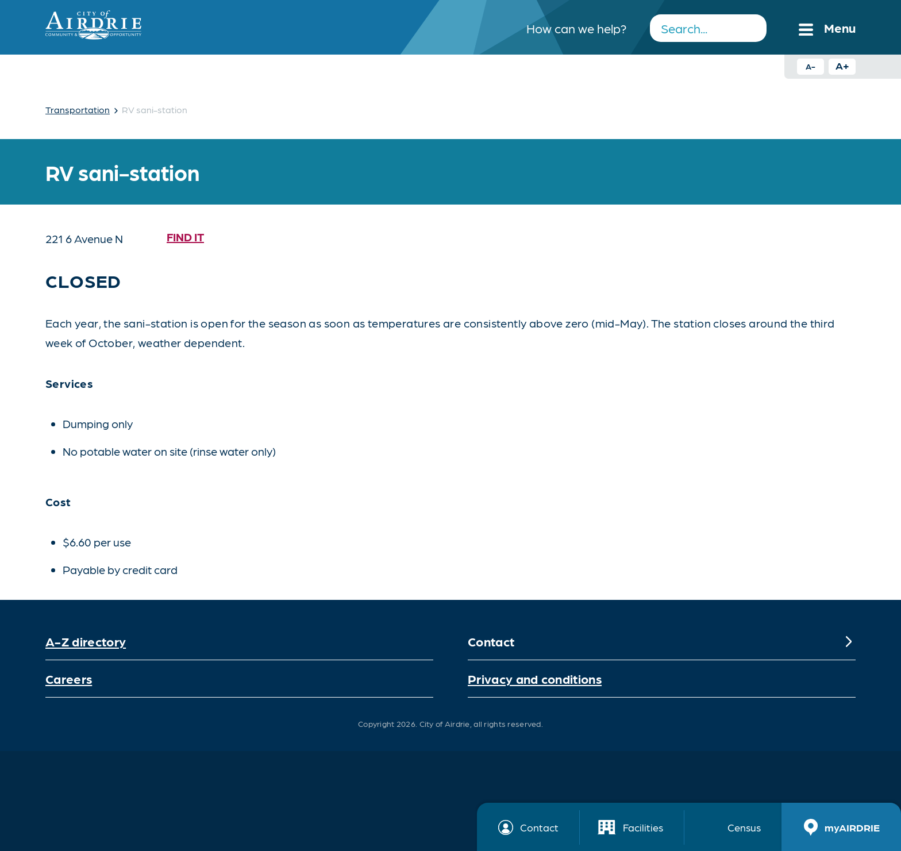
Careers (68, 678)
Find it (185, 237)
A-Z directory (85, 641)
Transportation (77, 109)
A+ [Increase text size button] (842, 65)
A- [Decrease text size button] (810, 66)
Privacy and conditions (535, 678)
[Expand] (849, 641)
